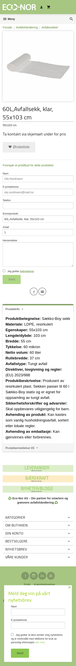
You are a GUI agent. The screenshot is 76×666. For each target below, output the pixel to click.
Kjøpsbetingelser (44, 584)
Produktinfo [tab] (12, 309)
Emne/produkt (38, 217)
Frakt (27, 584)
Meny (9, 19)
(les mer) (40, 642)
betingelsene (27, 271)
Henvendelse (38, 253)
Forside (7, 27)
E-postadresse (38, 190)
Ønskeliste (19, 147)
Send (11, 279)
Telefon (38, 204)
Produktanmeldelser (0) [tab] (19, 448)
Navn (38, 177)
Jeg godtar (18, 271)
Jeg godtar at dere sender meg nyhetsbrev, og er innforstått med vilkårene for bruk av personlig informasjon (37, 638)
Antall (38, 231)
